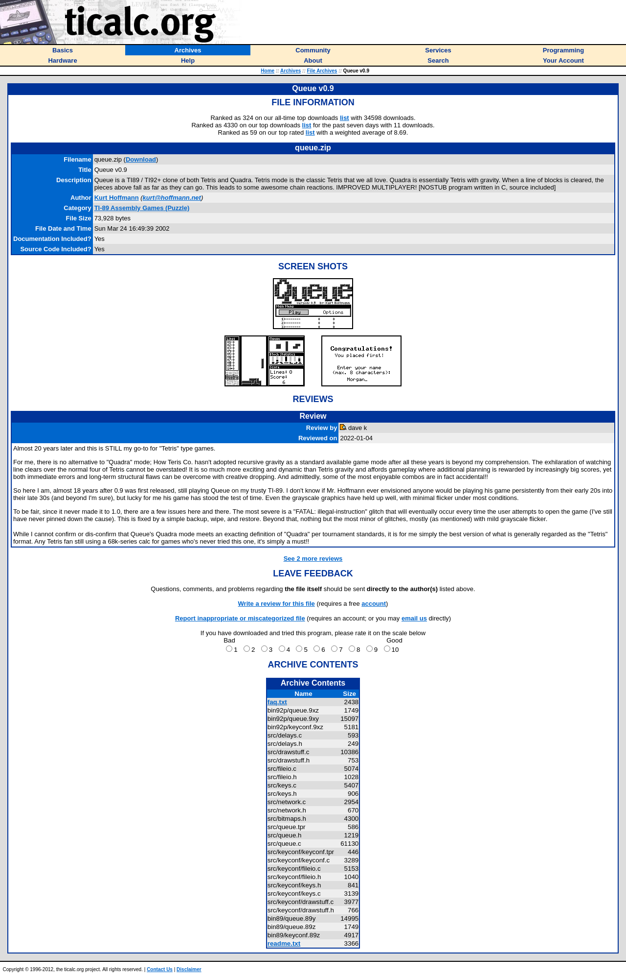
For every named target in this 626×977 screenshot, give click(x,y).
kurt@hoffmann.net (172, 197)
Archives (290, 70)
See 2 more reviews (313, 558)
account (373, 603)
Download (141, 159)
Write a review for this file (276, 603)
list (344, 117)
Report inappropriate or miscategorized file (240, 618)
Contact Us (160, 969)
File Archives (322, 70)
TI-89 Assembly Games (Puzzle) (142, 208)
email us (414, 618)
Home (267, 70)
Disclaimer (189, 969)
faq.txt (277, 702)
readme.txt (284, 943)
